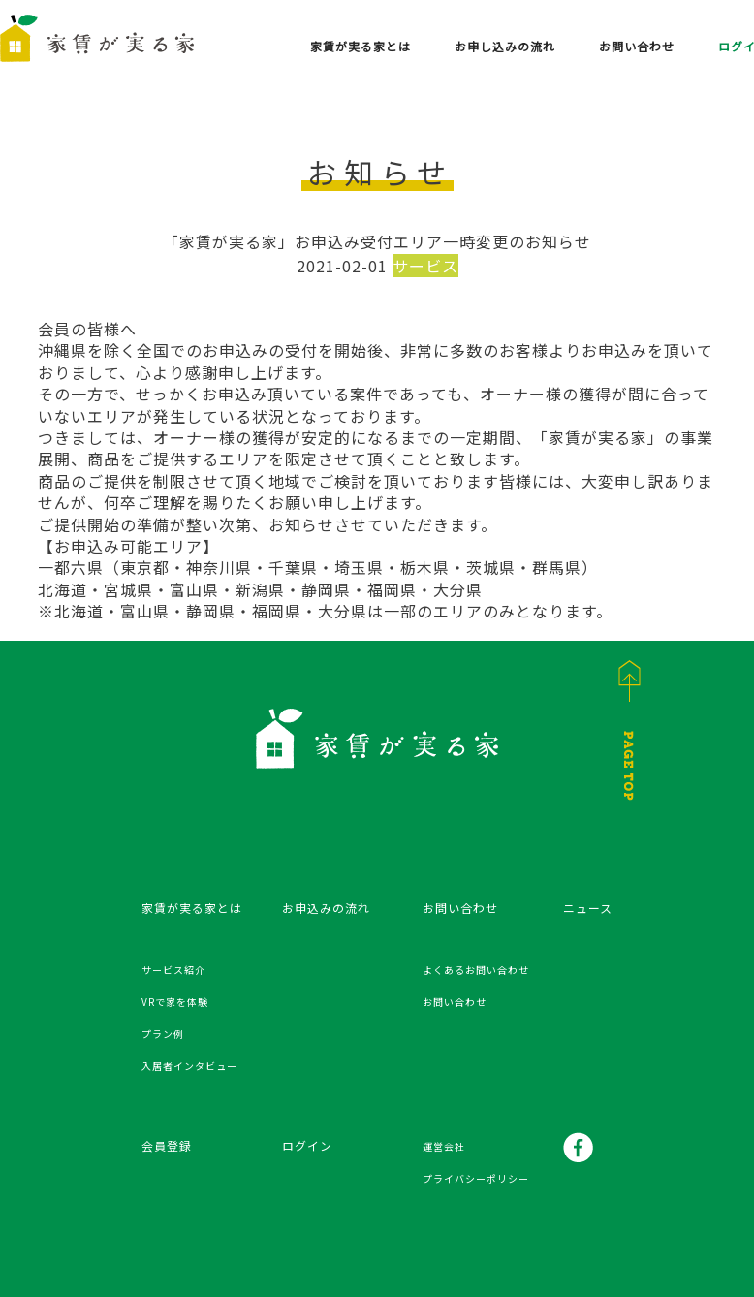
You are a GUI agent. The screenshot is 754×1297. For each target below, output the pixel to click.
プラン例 (162, 1034)
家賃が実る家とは (360, 46)
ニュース (588, 908)
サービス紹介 (173, 970)
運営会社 (444, 1146)
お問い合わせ (637, 46)
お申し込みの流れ (505, 46)
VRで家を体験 (174, 1002)
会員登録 (166, 1145)
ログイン (307, 1145)
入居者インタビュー (189, 1066)
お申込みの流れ (326, 908)
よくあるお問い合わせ (476, 970)
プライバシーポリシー (476, 1178)
